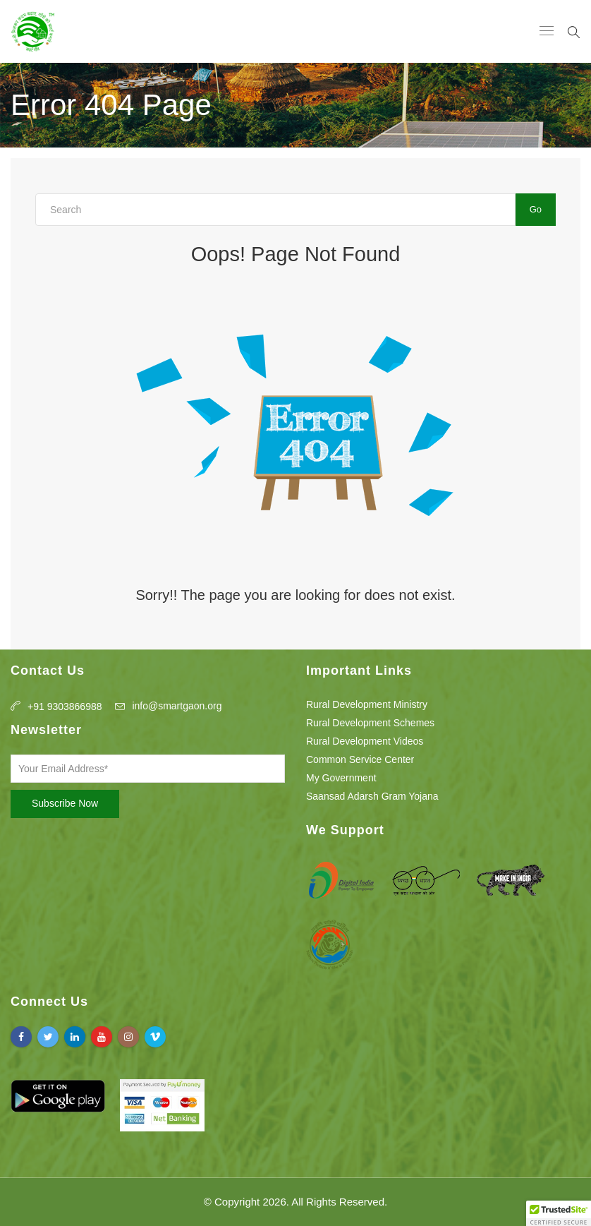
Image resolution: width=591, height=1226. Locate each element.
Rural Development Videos (364, 741)
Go (536, 209)
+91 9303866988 (65, 706)
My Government (341, 777)
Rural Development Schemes (370, 722)
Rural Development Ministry (366, 704)
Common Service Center (360, 759)
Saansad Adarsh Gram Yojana (372, 796)
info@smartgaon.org (176, 705)
